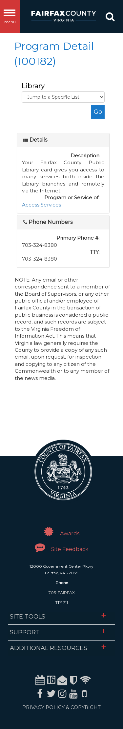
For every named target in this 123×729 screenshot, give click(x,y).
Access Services (41, 205)
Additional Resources (48, 648)
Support (25, 632)
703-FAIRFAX (62, 592)
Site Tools (27, 616)
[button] (110, 18)
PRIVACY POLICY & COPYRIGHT (61, 707)
